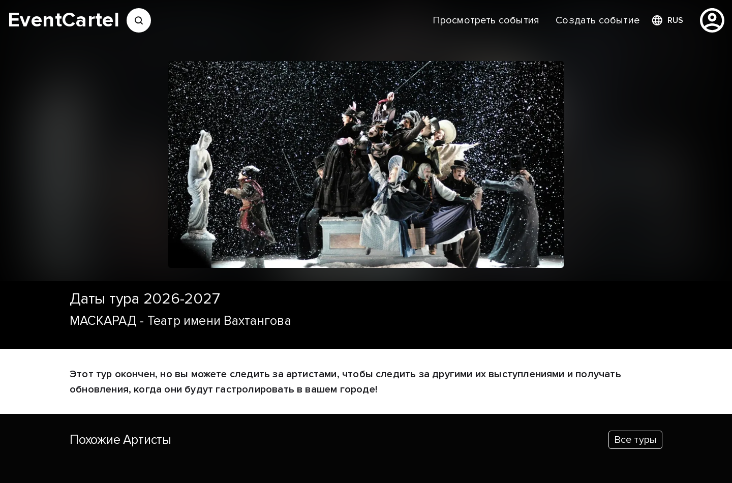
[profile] (712, 20)
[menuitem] (486, 20)
